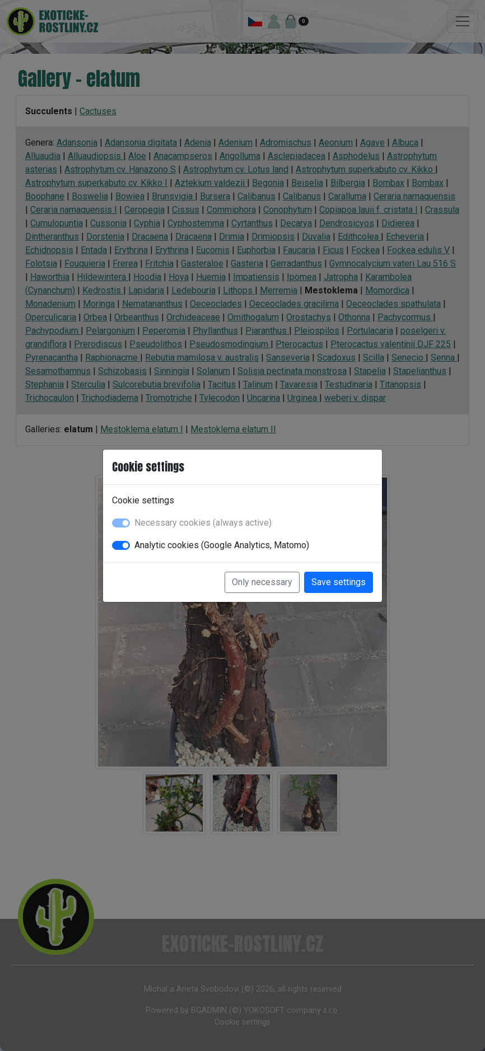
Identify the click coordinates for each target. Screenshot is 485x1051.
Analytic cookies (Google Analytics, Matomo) (221, 545)
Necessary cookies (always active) (203, 522)
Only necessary (262, 582)
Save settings (338, 582)
